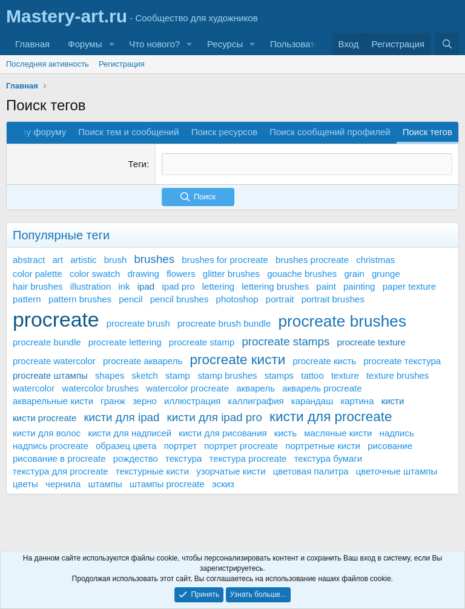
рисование (390, 445)
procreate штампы (50, 375)
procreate (56, 319)
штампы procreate (167, 483)
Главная (32, 44)
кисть (285, 432)
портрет (180, 445)
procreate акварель (142, 360)
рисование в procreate (59, 458)
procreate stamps (285, 341)
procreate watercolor (54, 360)
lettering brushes (275, 286)
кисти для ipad (121, 417)
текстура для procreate (60, 470)
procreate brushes (342, 321)
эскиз (223, 483)
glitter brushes (231, 273)
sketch (145, 375)
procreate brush (138, 323)
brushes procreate (312, 259)
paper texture (409, 286)
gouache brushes (302, 273)
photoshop (237, 299)
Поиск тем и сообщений (128, 132)
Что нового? (154, 44)
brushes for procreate (225, 259)
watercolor (33, 388)
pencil (130, 299)
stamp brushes (227, 375)
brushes (154, 258)
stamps (279, 375)
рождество (135, 458)
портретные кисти (322, 445)
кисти (392, 401)
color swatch (95, 273)
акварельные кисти (53, 401)
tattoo (312, 375)
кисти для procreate (330, 416)
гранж (113, 401)
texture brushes (397, 375)
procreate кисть (324, 360)
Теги (137, 164)
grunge (386, 273)
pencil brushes (179, 299)
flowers (181, 273)
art (58, 259)
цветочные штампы (397, 470)
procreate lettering (125, 342)
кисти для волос (47, 432)
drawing (143, 273)
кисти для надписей (129, 432)
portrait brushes (333, 299)
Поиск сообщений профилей (329, 132)
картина (357, 401)
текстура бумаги (328, 458)
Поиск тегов (427, 132)
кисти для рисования (222, 432)
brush (115, 259)
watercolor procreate (187, 388)
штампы (105, 483)
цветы (25, 483)
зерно (145, 401)
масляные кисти (338, 432)
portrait (280, 299)
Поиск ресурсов (224, 132)
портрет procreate (241, 445)
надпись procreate (50, 445)
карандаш (312, 401)
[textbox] (307, 164)
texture (345, 375)
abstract (29, 259)
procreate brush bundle (224, 323)
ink (124, 286)
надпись (397, 432)
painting (359, 286)
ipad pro (178, 286)
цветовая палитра (311, 470)
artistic (83, 259)
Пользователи (299, 44)
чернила (63, 483)
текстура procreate (248, 458)
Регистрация (122, 63)
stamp (177, 375)
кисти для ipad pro (214, 417)
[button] (111, 44)
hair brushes (38, 286)
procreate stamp (201, 342)
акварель (255, 388)
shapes (109, 375)
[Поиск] (447, 44)
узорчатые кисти (230, 470)
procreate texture (371, 342)
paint (326, 286)
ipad (145, 286)
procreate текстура (402, 360)
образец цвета (126, 445)
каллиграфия (256, 401)
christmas (375, 259)
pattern (27, 299)
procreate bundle (47, 342)
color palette (37, 273)
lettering (218, 286)
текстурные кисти (152, 470)
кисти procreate (44, 418)
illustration (90, 286)
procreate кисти (237, 359)
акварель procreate (321, 388)
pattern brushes (79, 299)
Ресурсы (225, 44)
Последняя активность (47, 63)
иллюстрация (192, 401)
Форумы (85, 44)
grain (354, 273)
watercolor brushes (100, 388)
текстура (183, 458)
